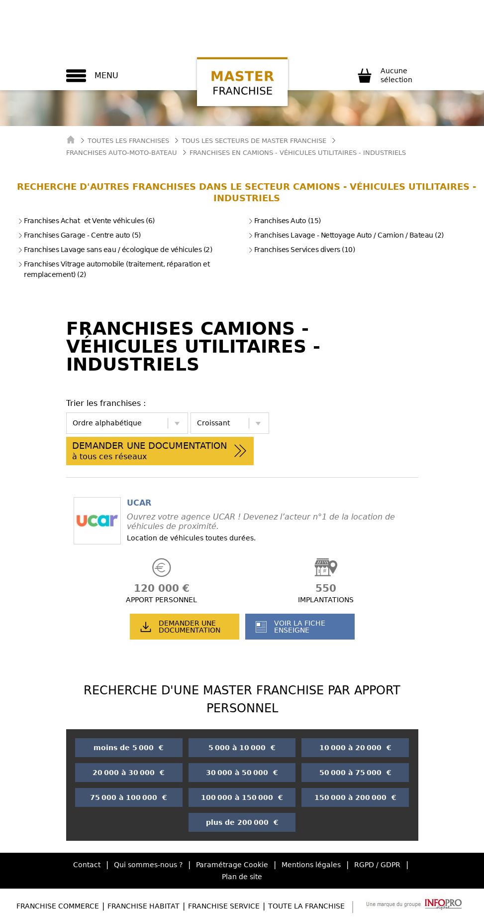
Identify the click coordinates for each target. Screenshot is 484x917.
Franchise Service (224, 906)
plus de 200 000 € (242, 822)
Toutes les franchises (128, 140)
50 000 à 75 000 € (355, 773)
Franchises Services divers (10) (301, 250)
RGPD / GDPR (377, 865)
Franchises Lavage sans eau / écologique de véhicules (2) (115, 250)
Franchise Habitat (143, 906)
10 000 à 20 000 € (355, 748)
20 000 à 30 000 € (129, 773)
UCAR (139, 503)
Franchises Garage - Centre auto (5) (79, 235)
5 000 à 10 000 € (242, 748)
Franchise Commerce (57, 906)
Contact (86, 865)
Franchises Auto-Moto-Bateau (121, 152)
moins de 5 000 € (129, 748)
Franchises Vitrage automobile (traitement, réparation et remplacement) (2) (113, 269)
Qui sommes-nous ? (148, 865)
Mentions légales (311, 865)
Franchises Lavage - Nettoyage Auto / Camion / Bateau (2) (346, 235)
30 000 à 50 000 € (242, 773)
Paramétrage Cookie (232, 865)
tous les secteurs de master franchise (254, 140)
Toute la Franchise (306, 906)
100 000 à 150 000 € (242, 797)
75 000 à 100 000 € (128, 797)
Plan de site (242, 877)
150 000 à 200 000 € (355, 797)
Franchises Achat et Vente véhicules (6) (86, 221)
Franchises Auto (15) (284, 221)
